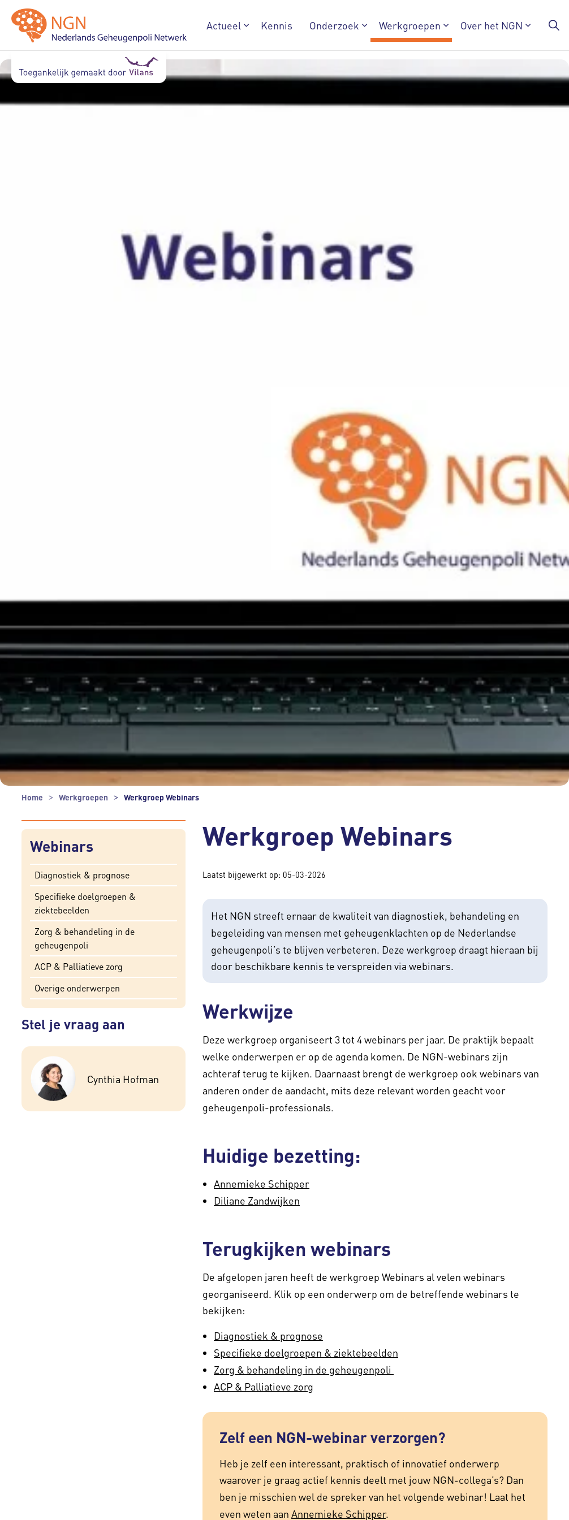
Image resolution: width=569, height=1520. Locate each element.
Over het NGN (491, 25)
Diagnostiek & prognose (82, 874)
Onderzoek (334, 25)
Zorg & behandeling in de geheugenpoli (85, 937)
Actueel (223, 25)
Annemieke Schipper (261, 1183)
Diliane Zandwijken (257, 1200)
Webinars (61, 846)
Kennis (276, 25)
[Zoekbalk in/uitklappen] (554, 25)
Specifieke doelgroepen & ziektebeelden (85, 902)
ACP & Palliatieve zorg (79, 966)
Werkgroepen (410, 25)
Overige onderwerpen (77, 987)
